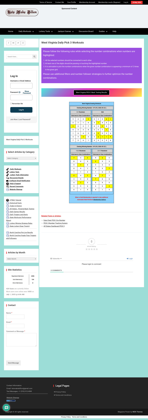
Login (130, 258)
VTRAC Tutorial (13, 200)
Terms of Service (45, 2)
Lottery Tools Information (17, 175)
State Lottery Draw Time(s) (18, 226)
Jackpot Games (64, 31)
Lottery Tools (44, 31)
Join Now (13, 119)
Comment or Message (15, 331)
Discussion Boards (15, 178)
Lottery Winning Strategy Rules (19, 223)
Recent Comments (14, 186)
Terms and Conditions (64, 395)
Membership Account (87, 2)
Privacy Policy (61, 392)
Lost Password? (25, 119)
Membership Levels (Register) (109, 2)
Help (114, 31)
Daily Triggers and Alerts (17, 215)
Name (9, 313)
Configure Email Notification (18, 181)
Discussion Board (86, 31)
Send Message (13, 363)
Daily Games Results (15, 212)
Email (9, 322)
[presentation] (23, 357)
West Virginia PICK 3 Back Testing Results (91, 92)
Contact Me (59, 2)
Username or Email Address (20, 81)
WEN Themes (138, 412)
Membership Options (99, 199)
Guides (102, 31)
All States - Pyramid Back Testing (20, 209)
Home (10, 31)
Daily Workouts (25, 31)
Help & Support (13, 184)
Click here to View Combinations (80, 115)
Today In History (14, 206)
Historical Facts (14, 203)
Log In (126, 2)
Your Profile (71, 2)
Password (14, 92)
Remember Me (16, 104)
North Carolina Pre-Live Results (19, 233)
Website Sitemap (14, 189)
